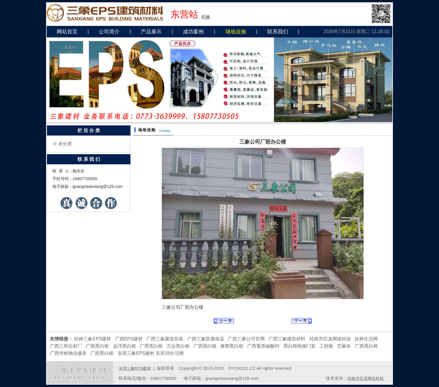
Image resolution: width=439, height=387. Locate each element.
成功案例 (193, 32)
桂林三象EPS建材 (92, 338)
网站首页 (67, 32)
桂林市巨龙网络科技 (330, 338)
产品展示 (151, 32)
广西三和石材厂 (66, 346)
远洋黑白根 (124, 346)
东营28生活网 (170, 353)
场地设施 (235, 32)
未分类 (65, 143)
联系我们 (277, 32)
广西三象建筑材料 (286, 338)
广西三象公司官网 (246, 338)
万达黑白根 (178, 346)
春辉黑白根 (231, 346)
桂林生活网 (366, 338)
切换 (205, 17)
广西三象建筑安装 (164, 338)
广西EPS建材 (129, 338)
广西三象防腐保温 (205, 338)
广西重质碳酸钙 (263, 346)
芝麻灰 (344, 346)
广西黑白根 (97, 346)
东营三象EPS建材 (136, 353)
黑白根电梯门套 (299, 346)
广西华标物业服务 (68, 353)
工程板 (326, 346)
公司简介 (109, 32)
